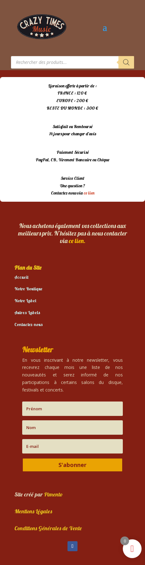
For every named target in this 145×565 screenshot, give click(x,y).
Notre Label (25, 300)
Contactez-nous (28, 324)
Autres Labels (27, 312)
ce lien (89, 193)
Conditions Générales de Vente (48, 528)
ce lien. (77, 241)
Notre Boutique (28, 289)
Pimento (53, 494)
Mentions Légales (33, 511)
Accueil (21, 277)
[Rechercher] (126, 62)
